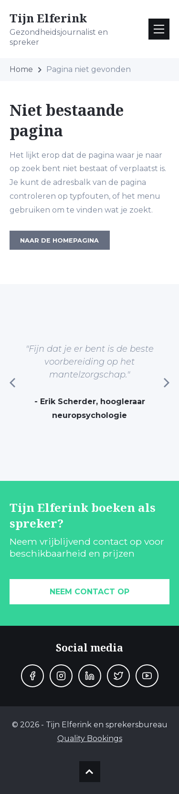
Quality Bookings (89, 738)
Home (21, 69)
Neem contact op (89, 591)
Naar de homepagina (59, 240)
